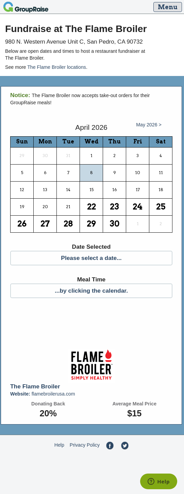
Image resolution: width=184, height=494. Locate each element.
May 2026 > (149, 124)
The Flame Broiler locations (56, 67)
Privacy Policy (85, 445)
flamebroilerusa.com (42, 394)
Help (59, 445)
